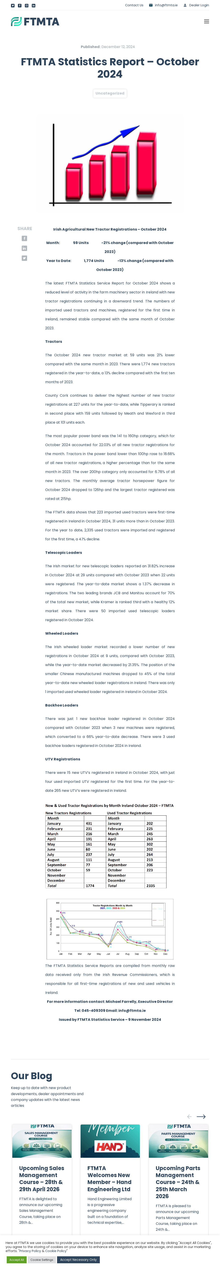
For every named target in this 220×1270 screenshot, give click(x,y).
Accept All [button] (16, 1260)
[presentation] (189, 1116)
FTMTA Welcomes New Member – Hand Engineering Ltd (110, 1178)
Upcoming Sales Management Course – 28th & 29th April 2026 (41, 1178)
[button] (206, 21)
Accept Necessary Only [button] (78, 1259)
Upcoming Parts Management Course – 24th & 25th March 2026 (178, 1182)
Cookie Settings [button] (41, 1260)
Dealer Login (199, 5)
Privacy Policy (30, 1251)
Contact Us (134, 5)
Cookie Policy (55, 1251)
